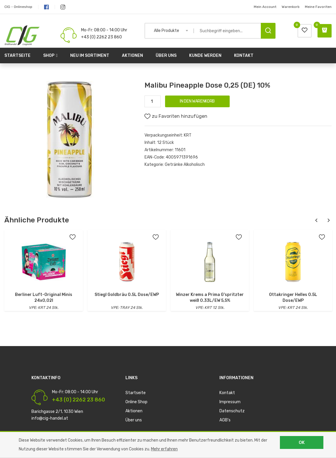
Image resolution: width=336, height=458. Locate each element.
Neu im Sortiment (89, 55)
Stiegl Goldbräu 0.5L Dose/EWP (127, 294)
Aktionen (132, 55)
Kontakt (243, 55)
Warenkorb (291, 7)
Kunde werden (205, 55)
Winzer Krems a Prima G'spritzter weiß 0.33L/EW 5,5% (210, 297)
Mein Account (265, 7)
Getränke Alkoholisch (185, 164)
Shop (50, 55)
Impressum (230, 401)
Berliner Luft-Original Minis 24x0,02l (43, 297)
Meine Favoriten (318, 7)
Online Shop (136, 401)
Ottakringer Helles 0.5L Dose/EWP (293, 297)
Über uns (166, 55)
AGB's (225, 420)
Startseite (17, 55)
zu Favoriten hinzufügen (176, 116)
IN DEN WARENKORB (197, 101)
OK (302, 442)
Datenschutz (232, 410)
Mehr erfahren (164, 449)
